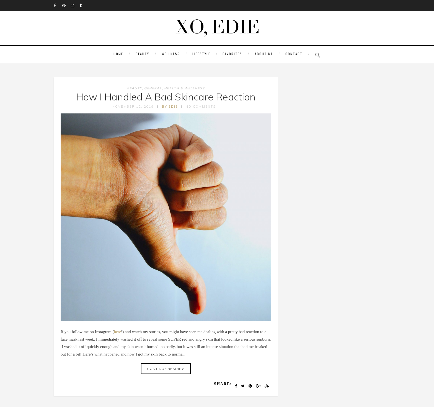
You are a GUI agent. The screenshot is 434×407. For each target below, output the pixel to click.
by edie (170, 106)
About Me (264, 53)
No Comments (201, 106)
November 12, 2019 (133, 106)
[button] (316, 55)
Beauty (142, 53)
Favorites (232, 53)
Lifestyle (201, 53)
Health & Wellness (184, 88)
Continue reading (166, 369)
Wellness (171, 53)
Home (118, 53)
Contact (294, 53)
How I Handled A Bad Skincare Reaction (165, 97)
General (153, 88)
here (117, 332)
